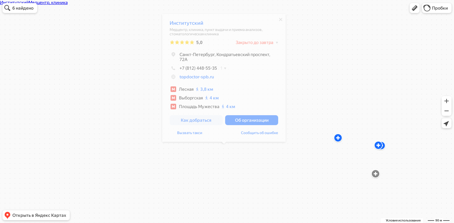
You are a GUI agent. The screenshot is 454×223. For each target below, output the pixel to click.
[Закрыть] (280, 21)
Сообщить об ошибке (259, 134)
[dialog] (224, 79)
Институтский (186, 25)
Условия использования (403, 220)
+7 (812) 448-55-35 (193, 69)
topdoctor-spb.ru (197, 78)
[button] (415, 8)
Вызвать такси (189, 134)
